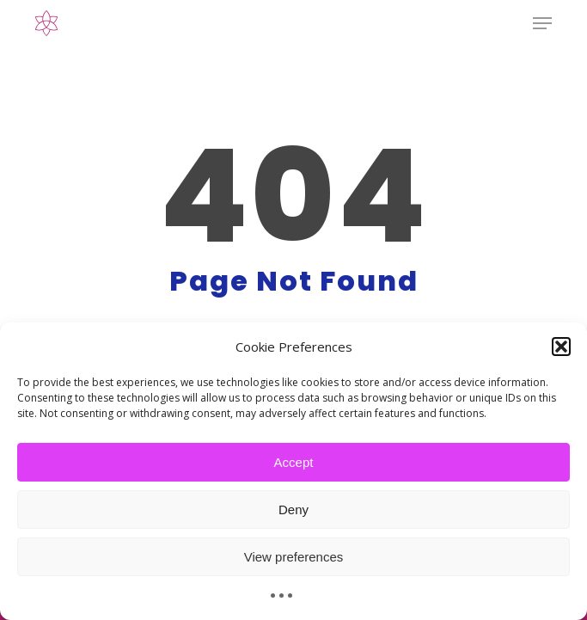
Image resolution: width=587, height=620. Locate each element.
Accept (294, 462)
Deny (293, 509)
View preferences (294, 556)
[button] (561, 346)
